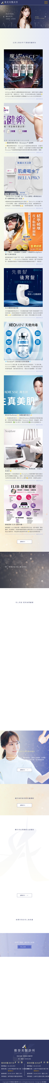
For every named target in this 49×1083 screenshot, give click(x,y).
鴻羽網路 (44, 1081)
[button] (3, 16)
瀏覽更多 (24, 541)
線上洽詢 (24, 946)
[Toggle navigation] (46, 2)
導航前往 (10, 1070)
